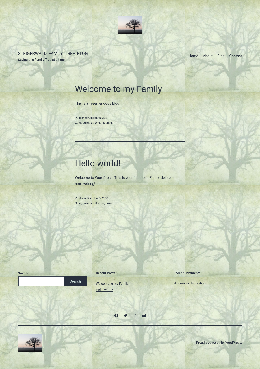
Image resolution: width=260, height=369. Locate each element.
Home (193, 56)
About (208, 56)
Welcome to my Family (118, 89)
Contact (235, 56)
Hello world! (98, 163)
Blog (221, 56)
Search (23, 273)
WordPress (233, 342)
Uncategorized (104, 122)
